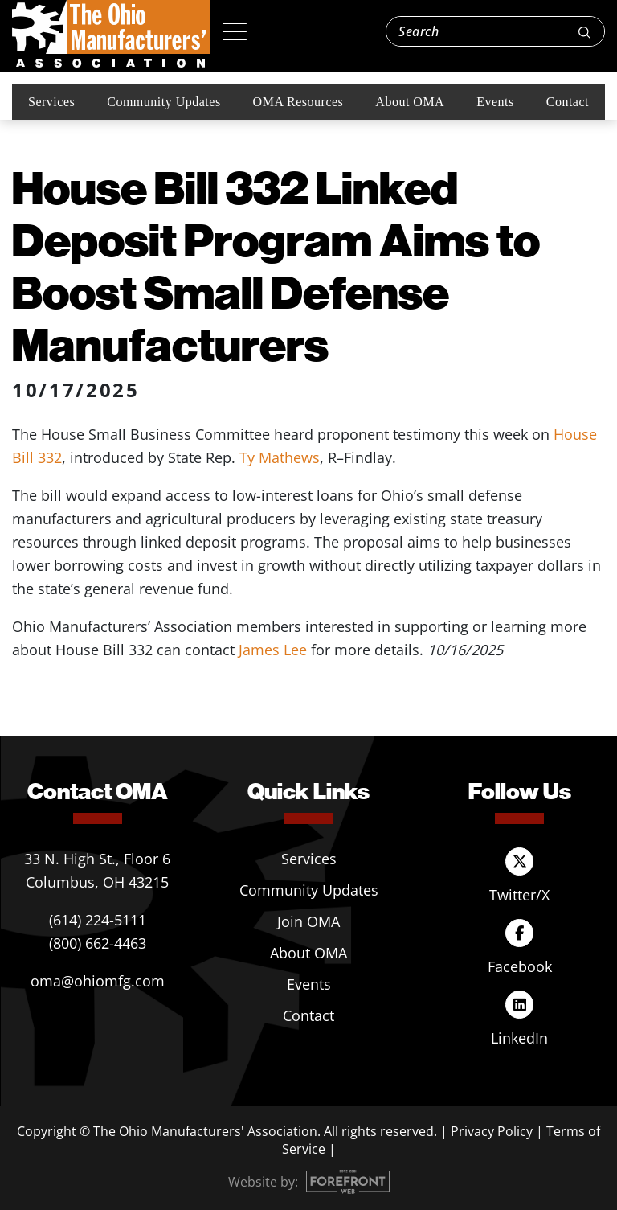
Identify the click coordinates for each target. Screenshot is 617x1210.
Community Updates (163, 102)
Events (495, 102)
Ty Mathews (279, 457)
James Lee (273, 649)
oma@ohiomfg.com (98, 981)
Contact (567, 102)
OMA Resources (298, 102)
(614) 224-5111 (97, 919)
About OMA (409, 102)
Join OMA (308, 921)
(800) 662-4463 (97, 943)
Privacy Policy (492, 1131)
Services (51, 102)
